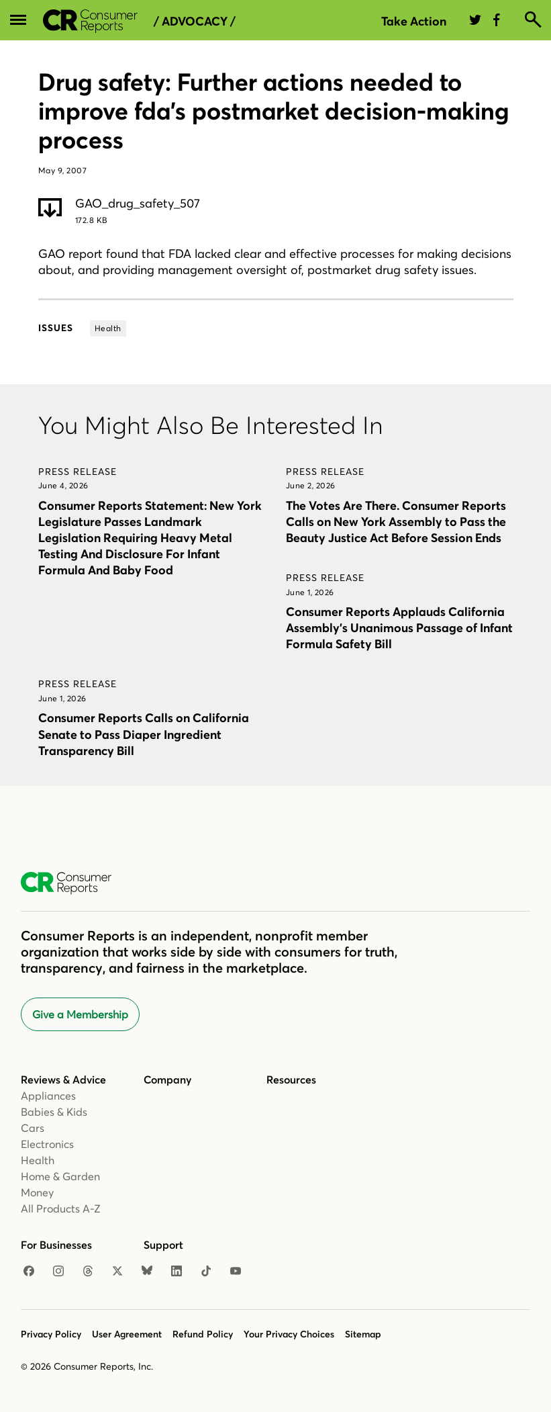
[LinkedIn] (176, 1272)
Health (37, 1160)
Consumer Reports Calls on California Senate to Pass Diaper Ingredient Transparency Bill (143, 734)
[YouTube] (236, 1272)
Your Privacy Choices (289, 1334)
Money (37, 1192)
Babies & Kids (54, 1111)
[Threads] (88, 1272)
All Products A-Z (61, 1208)
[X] (117, 1272)
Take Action (413, 21)
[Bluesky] (147, 1272)
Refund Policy (202, 1334)
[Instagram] (58, 1272)
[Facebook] (29, 1272)
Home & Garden (60, 1176)
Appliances (48, 1095)
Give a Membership (80, 1014)
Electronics (47, 1144)
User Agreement (127, 1334)
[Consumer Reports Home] (73, 883)
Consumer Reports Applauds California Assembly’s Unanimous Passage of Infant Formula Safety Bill (399, 628)
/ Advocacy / (195, 21)
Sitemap (363, 1334)
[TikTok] (206, 1272)
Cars (32, 1128)
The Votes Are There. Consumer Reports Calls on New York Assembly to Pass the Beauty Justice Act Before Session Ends (396, 521)
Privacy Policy (51, 1334)
